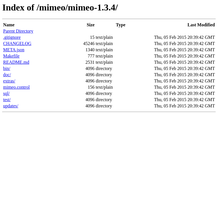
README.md (16, 62)
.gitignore (12, 37)
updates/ (10, 105)
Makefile (11, 56)
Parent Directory (18, 31)
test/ (7, 99)
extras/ (9, 80)
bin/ (6, 68)
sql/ (6, 93)
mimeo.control (16, 87)
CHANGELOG (17, 43)
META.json (13, 49)
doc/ (7, 74)
